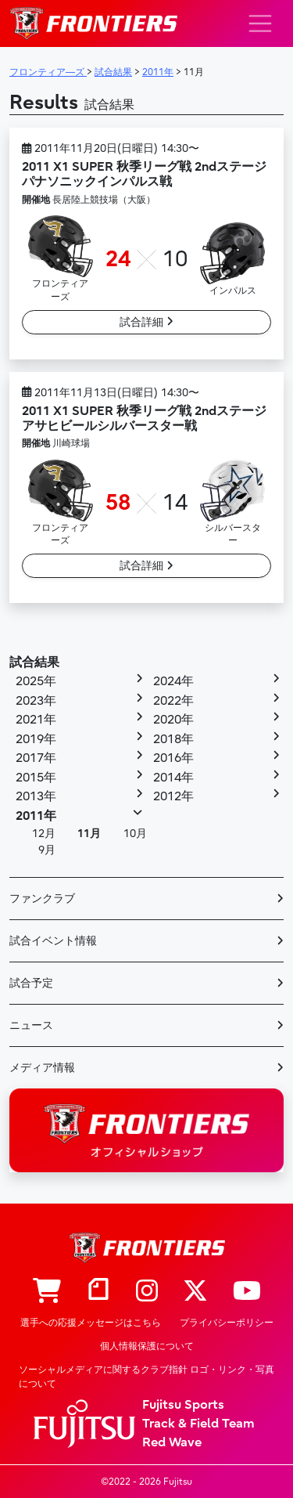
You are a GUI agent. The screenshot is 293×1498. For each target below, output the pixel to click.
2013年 (36, 796)
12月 (43, 833)
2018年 (173, 739)
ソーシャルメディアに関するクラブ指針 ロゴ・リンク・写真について (146, 1376)
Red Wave (172, 1442)
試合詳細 (146, 322)
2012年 (173, 796)
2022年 (173, 701)
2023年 (36, 701)
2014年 (173, 778)
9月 (46, 850)
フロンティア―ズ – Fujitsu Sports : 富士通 (93, 23)
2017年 (36, 758)
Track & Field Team (198, 1424)
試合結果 (34, 662)
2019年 (36, 739)
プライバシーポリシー (226, 1322)
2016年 (173, 758)
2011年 (36, 816)
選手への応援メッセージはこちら (90, 1322)
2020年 (173, 720)
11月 (89, 833)
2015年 (36, 778)
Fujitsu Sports (183, 1405)
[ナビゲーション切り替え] (260, 23)
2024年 (173, 681)
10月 (135, 833)
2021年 (36, 720)
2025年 (36, 681)
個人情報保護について (147, 1346)
